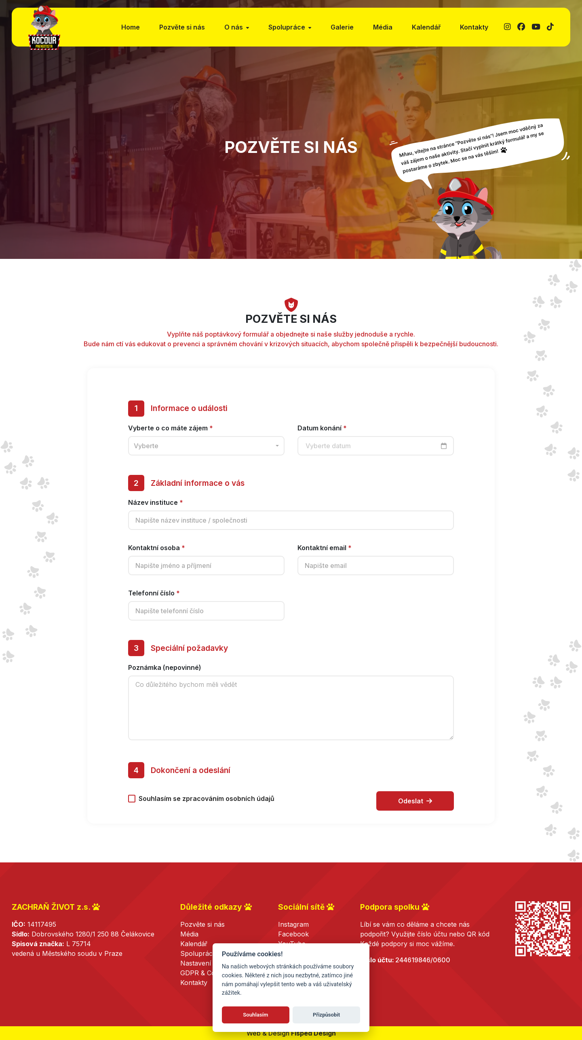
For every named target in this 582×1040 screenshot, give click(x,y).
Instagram (293, 924)
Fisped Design (313, 1033)
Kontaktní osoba (156, 553)
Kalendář (426, 27)
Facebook (293, 934)
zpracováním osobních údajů (228, 804)
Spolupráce (198, 953)
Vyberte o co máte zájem (170, 433)
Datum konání (322, 433)
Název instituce (155, 508)
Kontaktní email (324, 553)
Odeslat (415, 806)
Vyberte (146, 451)
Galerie (342, 27)
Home (130, 27)
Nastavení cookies (208, 963)
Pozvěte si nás (182, 27)
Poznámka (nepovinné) (164, 673)
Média (382, 27)
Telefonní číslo (154, 598)
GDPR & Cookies (205, 973)
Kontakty (474, 27)
